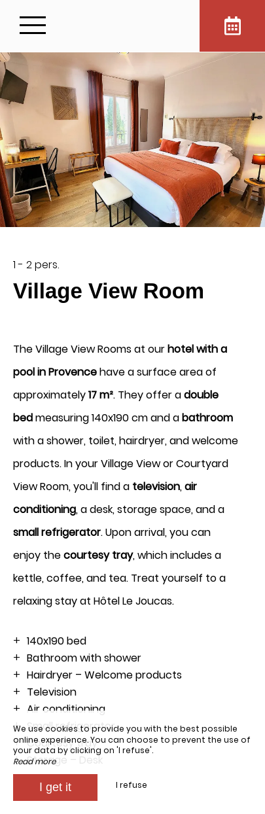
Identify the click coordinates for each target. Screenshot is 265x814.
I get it (55, 787)
